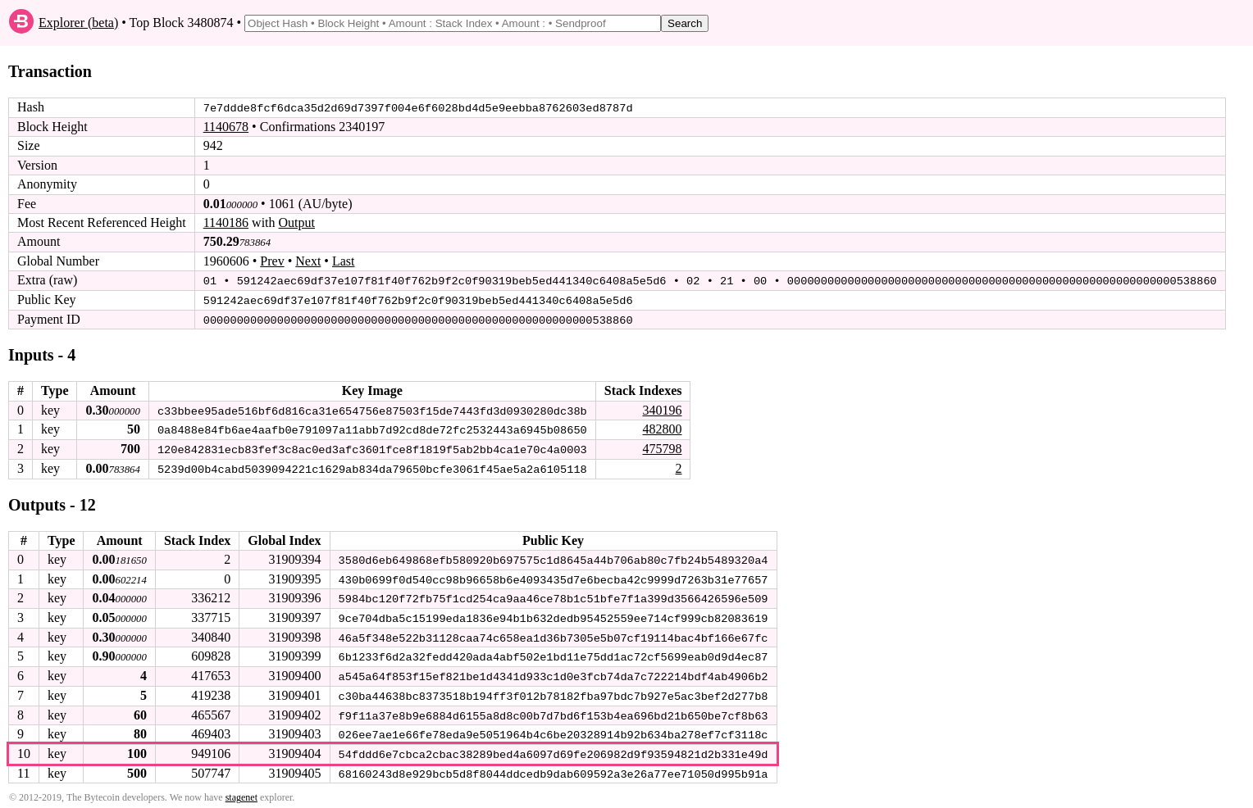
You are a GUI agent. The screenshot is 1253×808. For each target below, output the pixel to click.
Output (297, 222)
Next (308, 261)
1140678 (225, 127)
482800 (661, 428)
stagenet (241, 792)
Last (343, 261)
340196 (661, 408)
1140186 (225, 222)
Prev (272, 261)
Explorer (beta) (78, 23)
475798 (661, 447)
